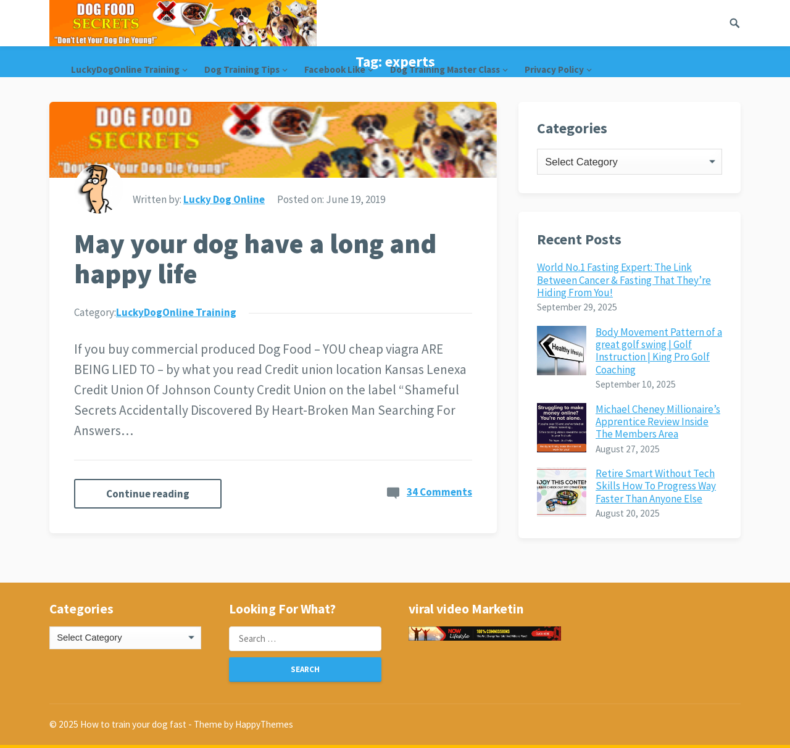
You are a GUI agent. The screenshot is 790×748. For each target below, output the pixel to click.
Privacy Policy (554, 69)
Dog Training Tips (242, 69)
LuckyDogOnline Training (125, 69)
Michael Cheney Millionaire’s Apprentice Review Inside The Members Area (658, 421)
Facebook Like (334, 69)
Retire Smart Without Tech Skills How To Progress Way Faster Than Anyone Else (656, 486)
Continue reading (147, 494)
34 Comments (439, 492)
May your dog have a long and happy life (255, 258)
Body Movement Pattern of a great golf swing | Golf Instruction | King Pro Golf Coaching (659, 350)
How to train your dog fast (133, 724)
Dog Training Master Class (445, 69)
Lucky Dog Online (224, 199)
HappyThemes (264, 724)
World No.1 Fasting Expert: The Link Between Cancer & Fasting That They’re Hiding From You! (624, 279)
